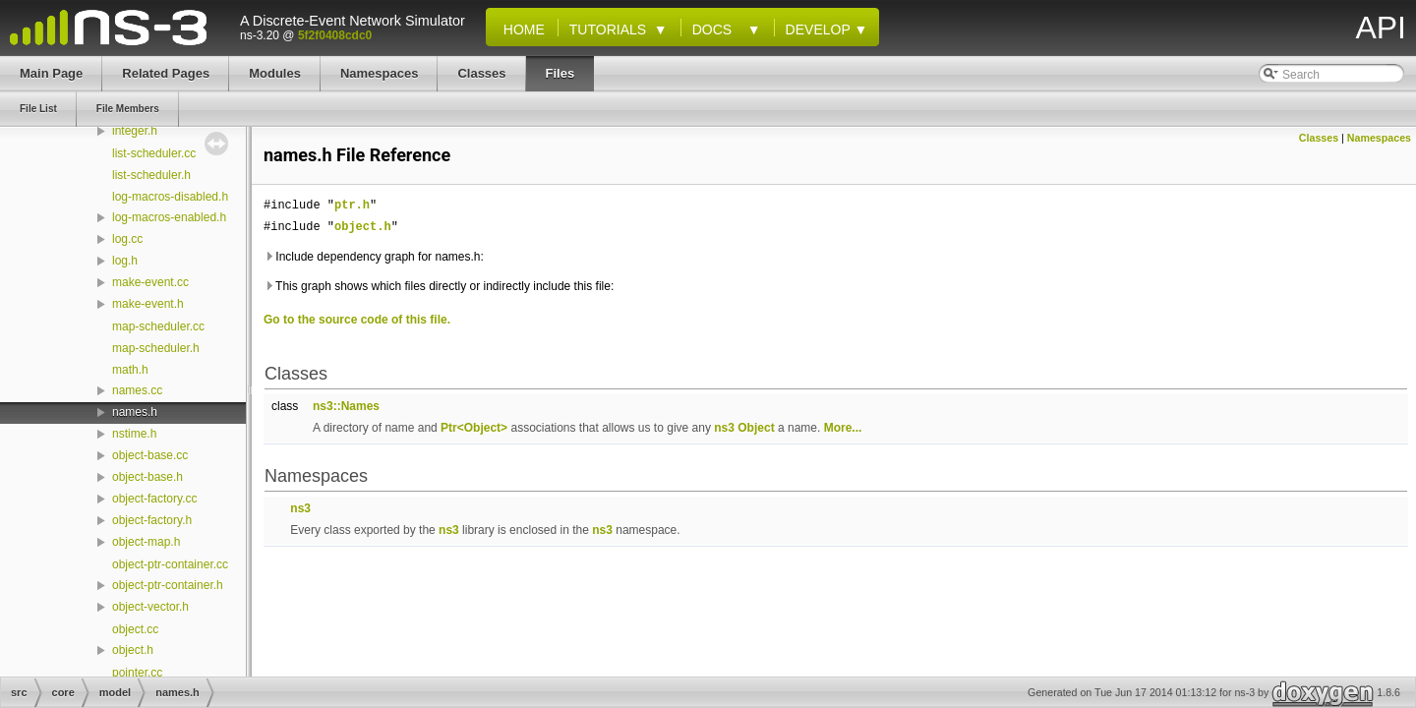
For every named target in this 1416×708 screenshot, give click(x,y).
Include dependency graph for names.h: (374, 257)
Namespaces (1379, 138)
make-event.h (148, 304)
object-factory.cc (154, 498)
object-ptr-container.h (167, 585)
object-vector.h (150, 607)
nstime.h (134, 434)
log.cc (127, 239)
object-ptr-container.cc (170, 564)
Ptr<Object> (474, 428)
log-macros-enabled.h (169, 217)
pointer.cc (137, 672)
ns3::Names (346, 406)
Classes (1318, 138)
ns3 (724, 428)
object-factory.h (152, 520)
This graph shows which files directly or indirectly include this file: (439, 286)
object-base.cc (150, 455)
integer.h (134, 131)
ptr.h (352, 205)
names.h (134, 412)
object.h (132, 650)
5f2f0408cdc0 (335, 35)
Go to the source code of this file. (357, 319)
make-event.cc (150, 282)
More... (843, 428)
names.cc (137, 390)
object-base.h (147, 477)
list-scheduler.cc (154, 153)
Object (756, 428)
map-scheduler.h (156, 348)
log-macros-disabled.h (170, 197)
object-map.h (146, 542)
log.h (125, 260)
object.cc (135, 629)
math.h (130, 370)
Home (520, 29)
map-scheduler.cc (158, 326)
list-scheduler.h (151, 175)
